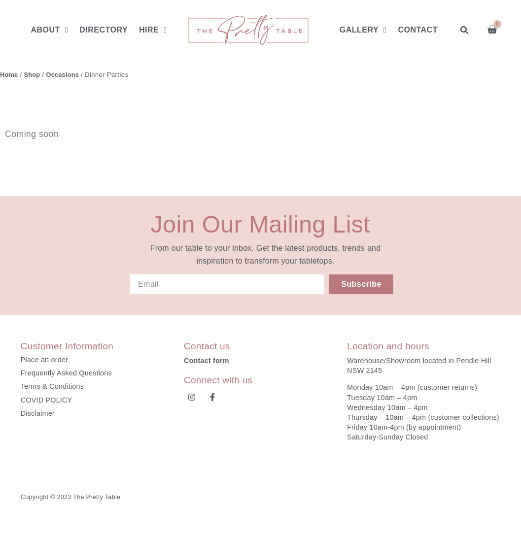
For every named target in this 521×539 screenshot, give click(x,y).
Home (9, 74)
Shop (32, 74)
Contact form (206, 361)
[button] (464, 30)
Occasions (62, 74)
